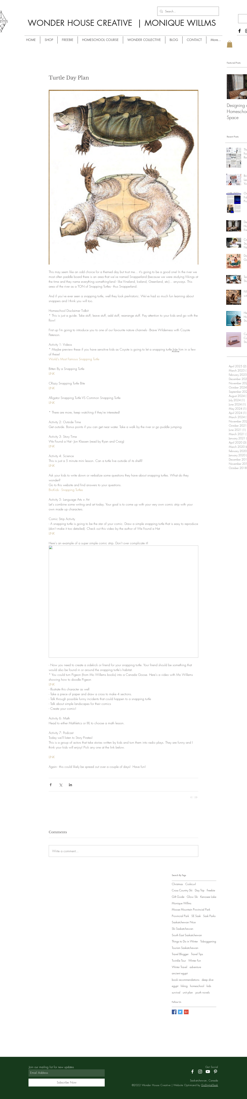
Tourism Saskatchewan (185, 948)
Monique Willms (181, 903)
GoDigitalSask (209, 1085)
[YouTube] (207, 1071)
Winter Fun (194, 960)
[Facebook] (239, 30)
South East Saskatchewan (187, 935)
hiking (184, 986)
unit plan (188, 992)
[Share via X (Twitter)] (60, 785)
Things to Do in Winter (185, 941)
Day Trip (199, 890)
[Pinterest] (215, 1071)
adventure (195, 967)
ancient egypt (180, 973)
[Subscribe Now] (66, 1082)
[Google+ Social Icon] (186, 1012)
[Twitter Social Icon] (180, 1012)
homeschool (197, 986)
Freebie (211, 890)
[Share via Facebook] (51, 785)
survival (176, 992)
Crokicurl (190, 884)
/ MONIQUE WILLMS (101, 30)
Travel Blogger (180, 954)
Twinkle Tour (179, 960)
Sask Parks (209, 916)
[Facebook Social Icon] (174, 1012)
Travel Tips (197, 954)
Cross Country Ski (182, 890)
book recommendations (185, 980)
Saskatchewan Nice (184, 922)
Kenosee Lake (208, 897)
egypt (175, 986)
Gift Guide (178, 897)
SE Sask (196, 916)
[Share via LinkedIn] (70, 785)
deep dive (207, 980)
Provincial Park (180, 916)
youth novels (202, 992)
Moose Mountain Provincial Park (191, 909)
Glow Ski (192, 897)
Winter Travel (179, 967)
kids (209, 986)
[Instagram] (200, 1071)
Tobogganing (208, 941)
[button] (229, 44)
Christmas (177, 884)
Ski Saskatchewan (182, 928)
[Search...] (187, 11)
